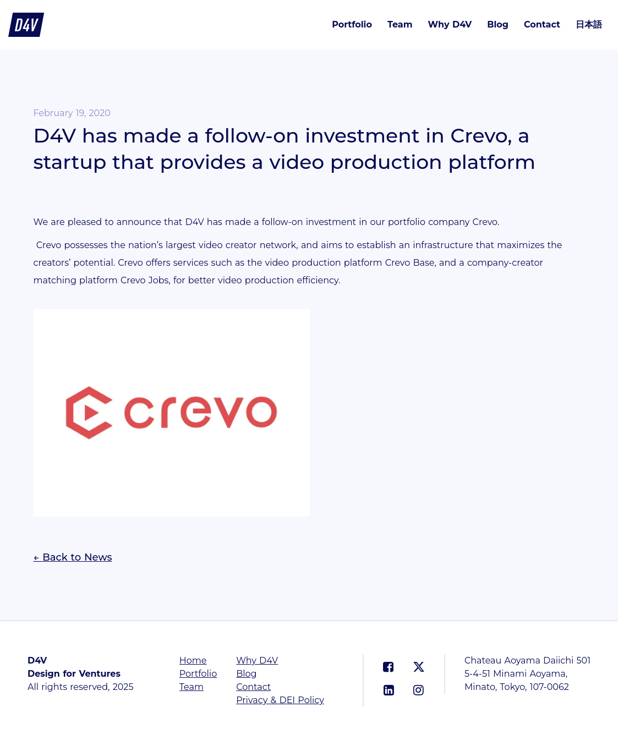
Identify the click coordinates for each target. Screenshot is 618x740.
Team (400, 24)
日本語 (589, 24)
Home (193, 660)
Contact (542, 24)
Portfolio (352, 24)
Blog (497, 24)
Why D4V (450, 24)
